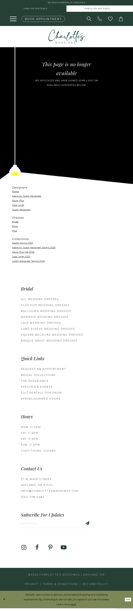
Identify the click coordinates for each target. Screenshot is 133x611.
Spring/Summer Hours (41, 399)
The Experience (35, 381)
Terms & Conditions (60, 586)
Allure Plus (18, 201)
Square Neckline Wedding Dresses (52, 335)
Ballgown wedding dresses (46, 312)
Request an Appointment (43, 370)
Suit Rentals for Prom (41, 393)
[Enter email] (61, 524)
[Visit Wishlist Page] (110, 20)
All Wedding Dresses (40, 300)
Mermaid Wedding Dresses (44, 318)
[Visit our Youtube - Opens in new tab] (63, 550)
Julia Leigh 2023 (21, 257)
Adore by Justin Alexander (26, 197)
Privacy (31, 586)
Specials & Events (37, 387)
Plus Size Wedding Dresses (45, 306)
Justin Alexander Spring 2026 (28, 262)
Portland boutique (97, 10)
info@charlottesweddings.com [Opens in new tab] (50, 492)
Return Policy (96, 586)
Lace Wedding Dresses (41, 323)
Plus (14, 232)
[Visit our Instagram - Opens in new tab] (24, 550)
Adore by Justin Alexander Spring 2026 (33, 248)
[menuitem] (35, 9)
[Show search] (89, 20)
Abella (15, 192)
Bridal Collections (38, 376)
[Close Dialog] (5, 602)
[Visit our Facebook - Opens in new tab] (37, 550)
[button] (13, 20)
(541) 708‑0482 (33, 497)
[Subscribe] (97, 524)
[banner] (66, 37)
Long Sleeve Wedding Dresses (48, 329)
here (73, 607)
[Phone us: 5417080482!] (99, 20)
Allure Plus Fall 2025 (23, 253)
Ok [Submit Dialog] (128, 602)
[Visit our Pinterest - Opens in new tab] (50, 550)
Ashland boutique (35, 10)
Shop (15, 227)
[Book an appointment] (43, 20)
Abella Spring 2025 (22, 244)
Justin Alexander (21, 210)
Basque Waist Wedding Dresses (49, 341)
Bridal (15, 223)
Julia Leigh (18, 206)
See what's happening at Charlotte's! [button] (66, 3)
